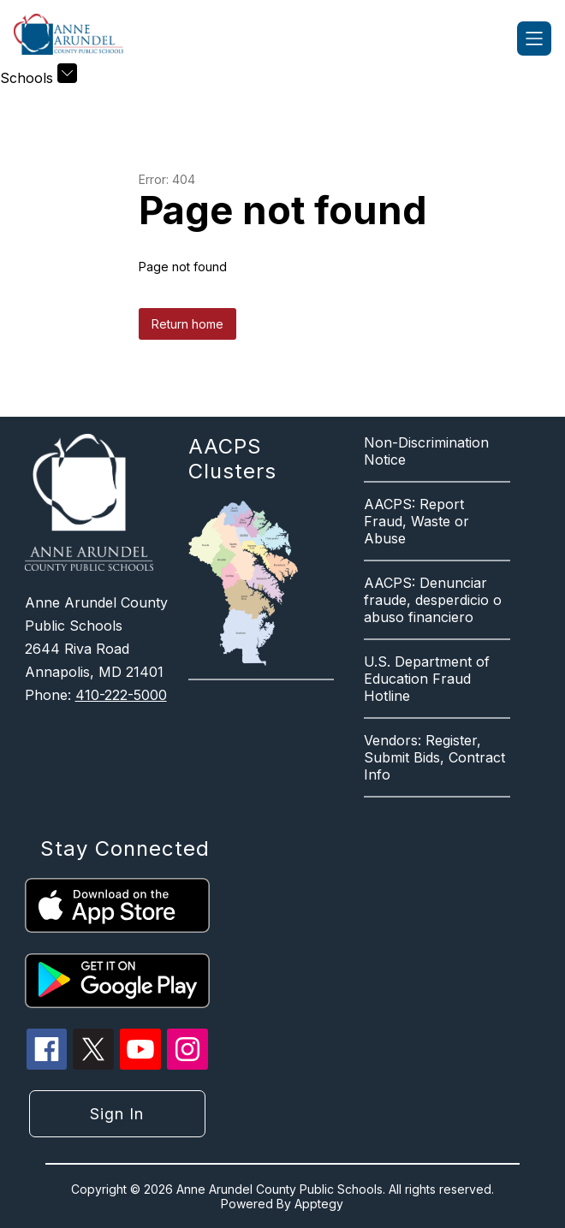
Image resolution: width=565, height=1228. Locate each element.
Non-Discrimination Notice (426, 451)
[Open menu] (534, 38)
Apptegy (318, 1203)
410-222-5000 (121, 694)
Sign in (117, 1114)
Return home (187, 324)
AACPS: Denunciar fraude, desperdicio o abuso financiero (433, 600)
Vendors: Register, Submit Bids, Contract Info (434, 757)
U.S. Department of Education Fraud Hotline (427, 678)
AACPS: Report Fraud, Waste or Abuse (416, 521)
